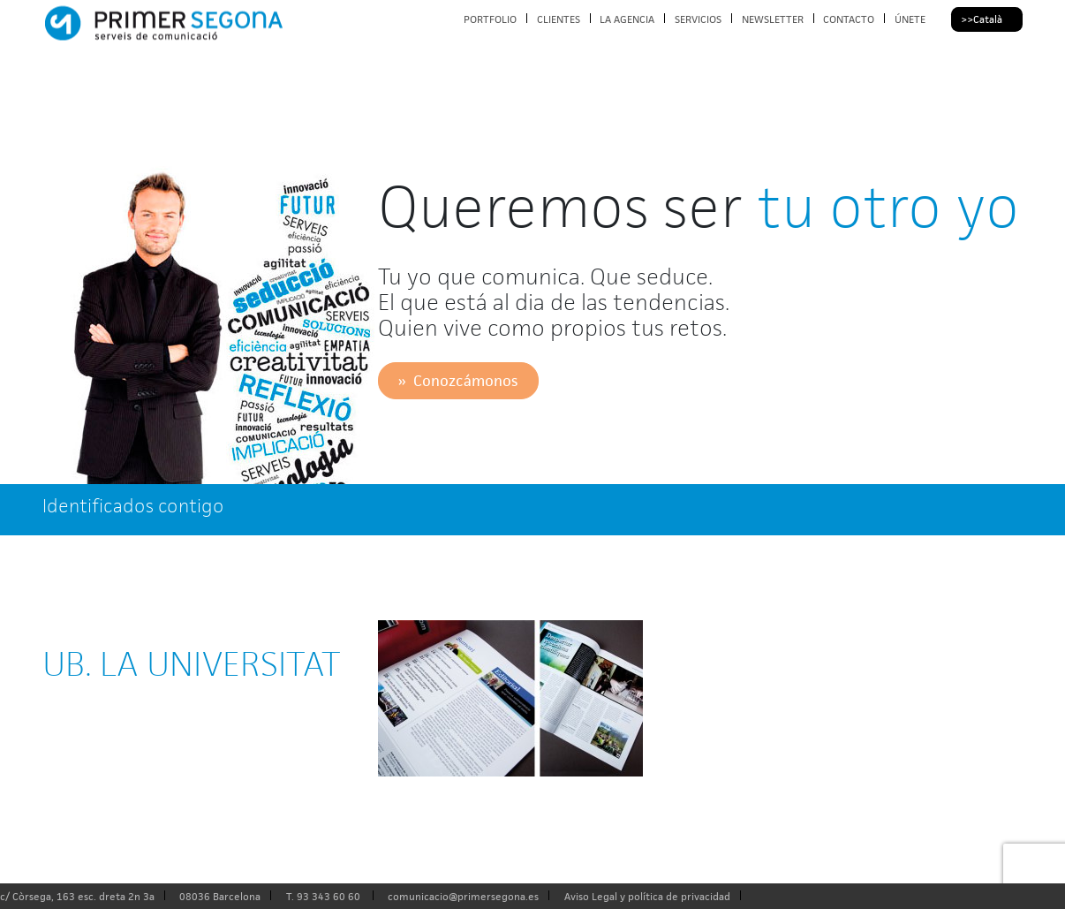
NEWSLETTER (773, 19)
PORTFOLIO (490, 19)
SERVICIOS (698, 19)
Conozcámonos (465, 380)
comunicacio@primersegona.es (463, 896)
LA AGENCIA (627, 19)
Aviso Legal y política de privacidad (647, 896)
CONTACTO (848, 19)
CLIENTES (558, 19)
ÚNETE (910, 19)
